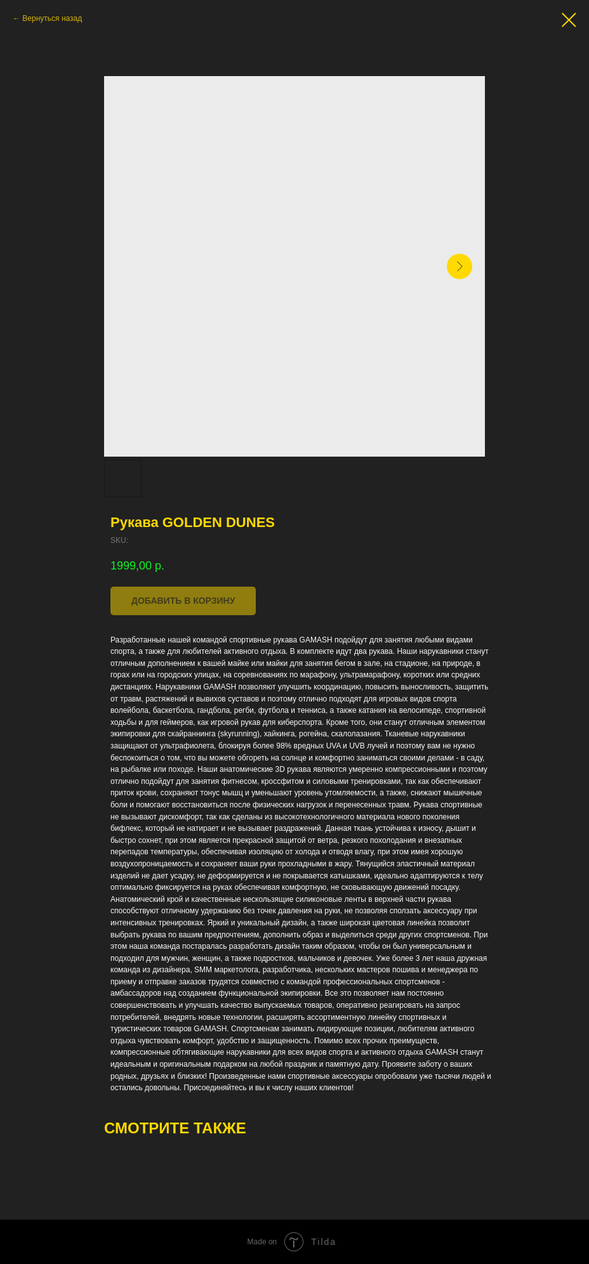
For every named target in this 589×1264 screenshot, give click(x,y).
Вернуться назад (52, 18)
